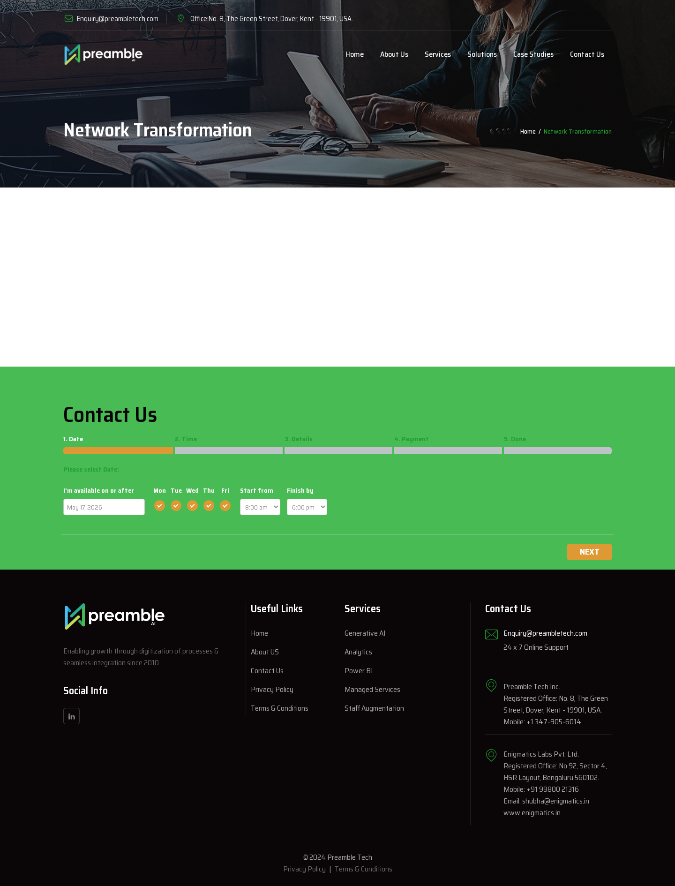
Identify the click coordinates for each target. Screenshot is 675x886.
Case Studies (533, 54)
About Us (394, 54)
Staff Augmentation (374, 708)
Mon (159, 490)
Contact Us (587, 54)
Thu (209, 490)
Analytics (358, 652)
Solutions (482, 54)
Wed (192, 490)
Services (438, 54)
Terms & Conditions (279, 708)
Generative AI (365, 633)
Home (354, 54)
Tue (176, 490)
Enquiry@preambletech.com (117, 18)
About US (265, 652)
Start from (256, 490)
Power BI (359, 670)
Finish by (300, 490)
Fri (225, 490)
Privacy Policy (272, 689)
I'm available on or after (98, 490)
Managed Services (372, 689)
